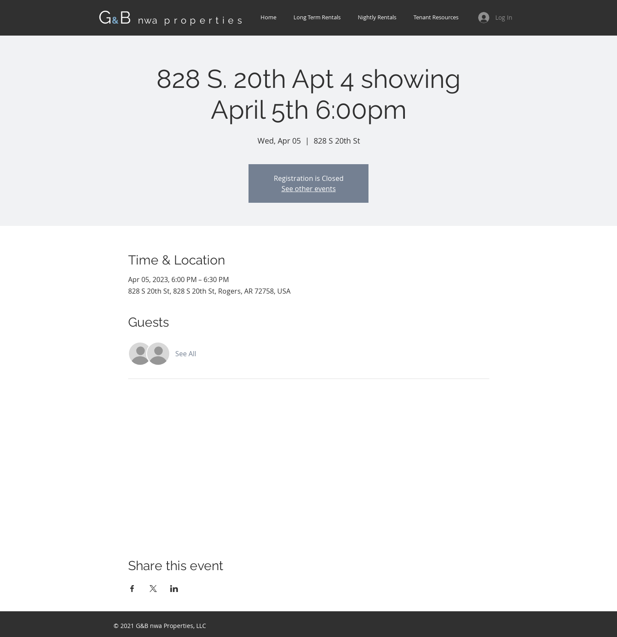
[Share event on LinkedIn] (174, 588)
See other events (309, 188)
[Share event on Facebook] (132, 588)
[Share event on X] (153, 588)
